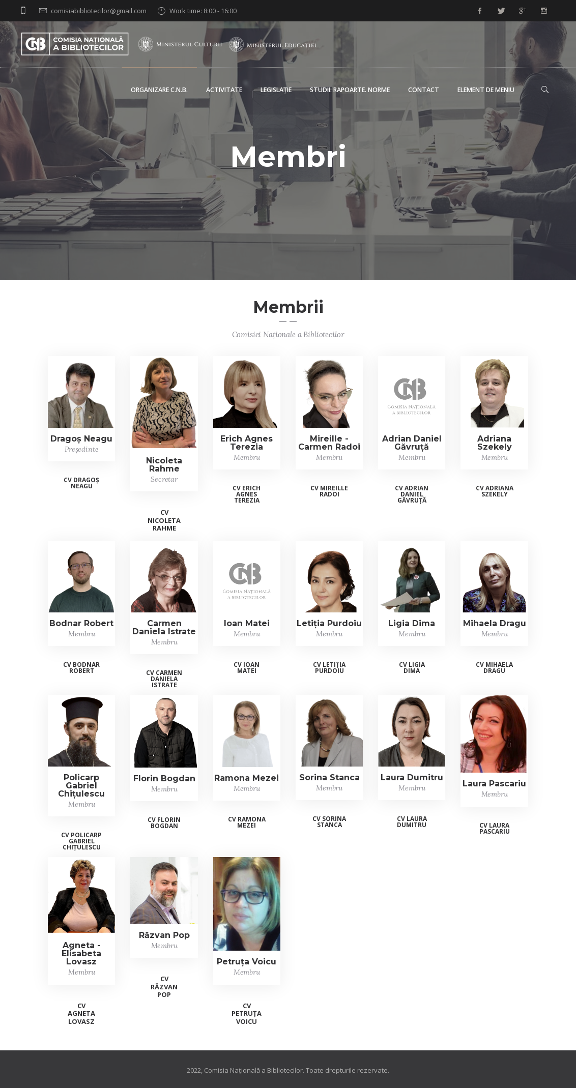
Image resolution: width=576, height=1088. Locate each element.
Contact (423, 89)
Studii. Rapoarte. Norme (350, 89)
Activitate (224, 89)
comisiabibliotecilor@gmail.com (99, 10)
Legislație (276, 89)
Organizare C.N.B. (159, 89)
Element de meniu (485, 89)
